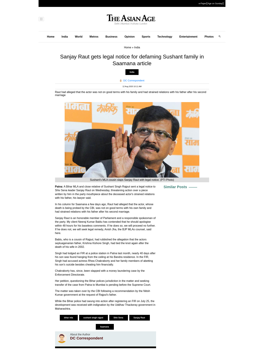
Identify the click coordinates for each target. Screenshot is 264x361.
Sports (146, 36)
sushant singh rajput (93, 318)
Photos (209, 36)
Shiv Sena (118, 318)
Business (111, 36)
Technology (164, 36)
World (78, 36)
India (64, 36)
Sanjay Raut (140, 318)
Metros (94, 36)
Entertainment (188, 36)
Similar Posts (175, 187)
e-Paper (202, 3)
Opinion (129, 36)
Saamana (104, 327)
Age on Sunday (215, 3)
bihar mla (69, 318)
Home (50, 36)
